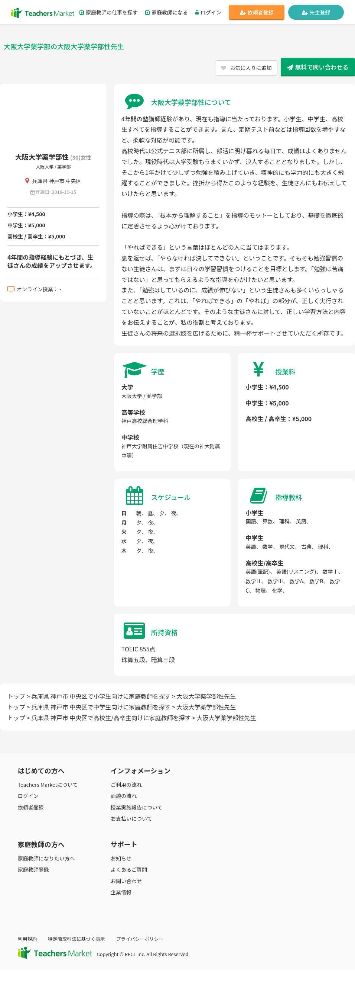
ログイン (208, 12)
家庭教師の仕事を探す (108, 12)
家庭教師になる (166, 12)
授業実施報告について (137, 807)
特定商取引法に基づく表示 (76, 938)
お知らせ (121, 858)
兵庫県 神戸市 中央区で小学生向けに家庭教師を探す (100, 696)
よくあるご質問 (129, 869)
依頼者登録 (257, 12)
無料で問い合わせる (317, 66)
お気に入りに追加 (246, 67)
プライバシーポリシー (140, 938)
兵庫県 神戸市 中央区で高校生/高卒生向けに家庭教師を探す (110, 717)
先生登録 (316, 12)
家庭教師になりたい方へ (46, 858)
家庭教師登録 (33, 869)
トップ (16, 696)
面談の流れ (124, 795)
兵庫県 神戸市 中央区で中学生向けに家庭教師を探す (100, 706)
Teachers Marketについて (48, 784)
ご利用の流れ (126, 784)
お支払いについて (131, 818)
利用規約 (27, 938)
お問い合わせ (126, 881)
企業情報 (121, 892)
